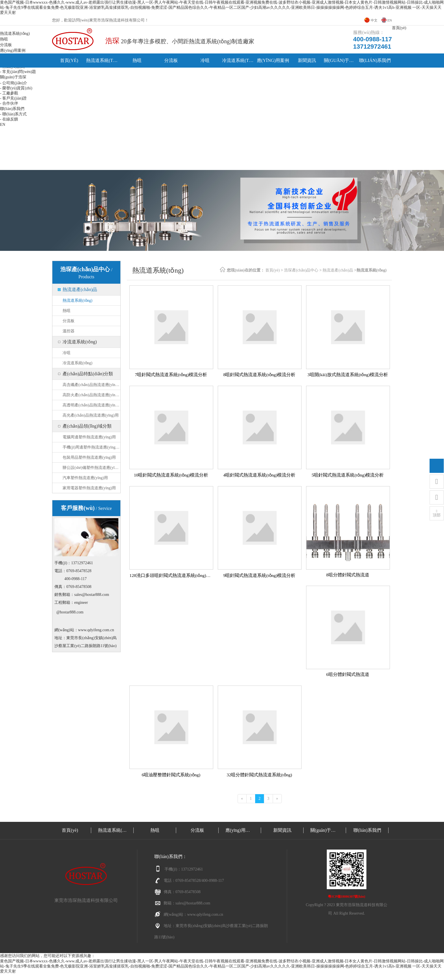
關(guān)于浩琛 (341, 60)
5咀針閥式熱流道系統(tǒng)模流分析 (347, 475)
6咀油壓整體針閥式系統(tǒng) (170, 774)
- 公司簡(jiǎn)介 (13, 83)
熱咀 (137, 60)
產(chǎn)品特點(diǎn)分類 (88, 373)
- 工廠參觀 (9, 93)
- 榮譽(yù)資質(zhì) (16, 88)
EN (389, 20)
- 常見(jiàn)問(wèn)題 (18, 72)
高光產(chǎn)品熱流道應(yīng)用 (91, 415)
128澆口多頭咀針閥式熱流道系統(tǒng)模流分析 (170, 575)
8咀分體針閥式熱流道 (347, 574)
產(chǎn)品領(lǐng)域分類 (87, 426)
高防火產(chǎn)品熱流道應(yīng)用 (91, 395)
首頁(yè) (69, 60)
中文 (374, 20)
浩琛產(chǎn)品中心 (301, 270)
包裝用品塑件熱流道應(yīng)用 (89, 457)
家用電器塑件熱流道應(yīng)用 (89, 488)
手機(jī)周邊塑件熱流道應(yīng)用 (91, 447)
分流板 (171, 60)
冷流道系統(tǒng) (239, 60)
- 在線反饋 (9, 119)
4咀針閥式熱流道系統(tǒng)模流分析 (259, 475)
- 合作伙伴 (9, 103)
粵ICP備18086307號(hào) (346, 896)
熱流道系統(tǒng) (103, 60)
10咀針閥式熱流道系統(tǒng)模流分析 (170, 475)
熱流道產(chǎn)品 (80, 289)
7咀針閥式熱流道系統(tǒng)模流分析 (171, 374)
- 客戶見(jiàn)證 (13, 98)
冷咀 (205, 60)
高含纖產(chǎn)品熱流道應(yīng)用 (91, 385)
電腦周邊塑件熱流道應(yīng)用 (89, 437)
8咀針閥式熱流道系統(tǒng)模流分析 (259, 374)
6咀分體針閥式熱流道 (347, 674)
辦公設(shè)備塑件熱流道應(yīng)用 (91, 468)
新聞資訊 (307, 60)
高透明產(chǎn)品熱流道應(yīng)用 (91, 405)
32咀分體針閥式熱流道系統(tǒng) (259, 774)
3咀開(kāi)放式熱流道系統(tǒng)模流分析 (347, 374)
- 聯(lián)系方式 (13, 114)
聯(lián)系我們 (375, 60)
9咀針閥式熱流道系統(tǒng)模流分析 (259, 575)
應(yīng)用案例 (273, 60)
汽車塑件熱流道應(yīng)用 (85, 478)
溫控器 (68, 331)
